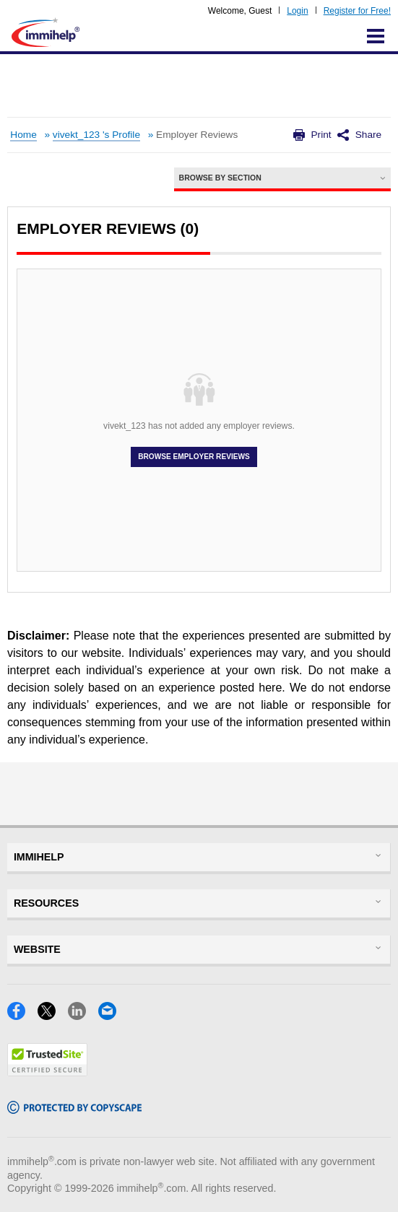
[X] (53, 1015)
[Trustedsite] (47, 1071)
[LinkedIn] (83, 1015)
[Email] (111, 1015)
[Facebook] (22, 1015)
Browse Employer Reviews (193, 457)
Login (297, 11)
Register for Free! (357, 11)
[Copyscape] (74, 1109)
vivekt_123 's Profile (96, 134)
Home (23, 134)
